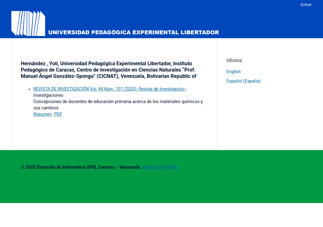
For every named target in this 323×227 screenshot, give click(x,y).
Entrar (306, 4)
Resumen (42, 114)
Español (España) (243, 81)
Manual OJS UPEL (160, 167)
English (233, 71)
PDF (58, 114)
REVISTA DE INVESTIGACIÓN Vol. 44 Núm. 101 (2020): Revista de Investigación (109, 88)
